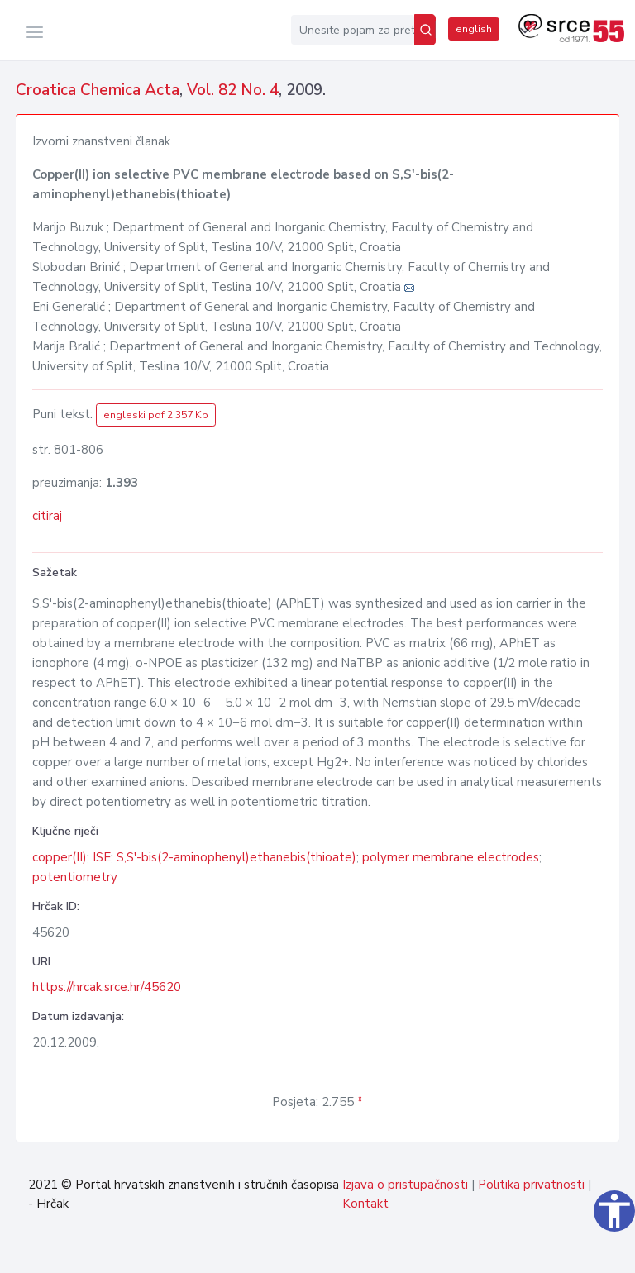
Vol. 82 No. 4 (233, 90)
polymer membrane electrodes (450, 857)
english (474, 29)
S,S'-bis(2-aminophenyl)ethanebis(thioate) (236, 857)
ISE (102, 857)
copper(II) (59, 857)
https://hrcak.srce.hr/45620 (106, 987)
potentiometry (74, 877)
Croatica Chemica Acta (97, 90)
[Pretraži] (425, 29)
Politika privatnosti (531, 1184)
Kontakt (365, 1203)
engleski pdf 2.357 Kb (155, 415)
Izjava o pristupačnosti (405, 1184)
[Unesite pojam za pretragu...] (352, 29)
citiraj (47, 516)
